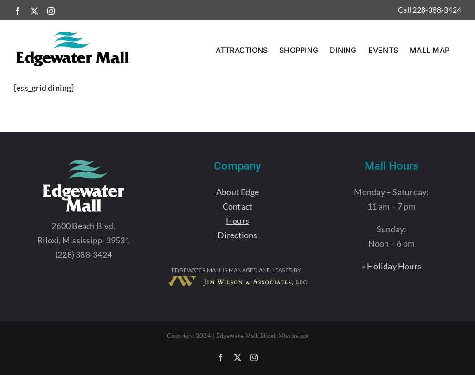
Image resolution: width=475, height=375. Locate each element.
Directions (237, 235)
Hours (237, 221)
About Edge (237, 192)
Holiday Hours (394, 266)
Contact (238, 206)
